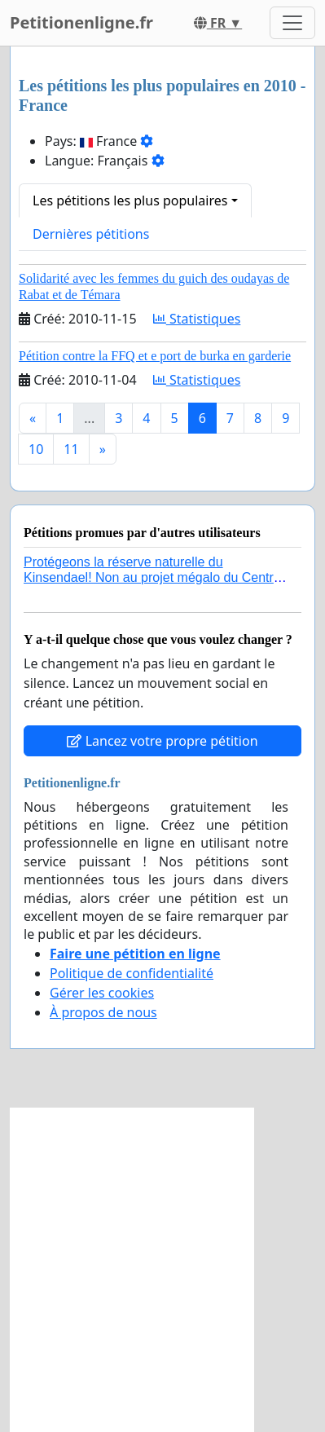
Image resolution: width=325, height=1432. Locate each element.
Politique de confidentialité (131, 973)
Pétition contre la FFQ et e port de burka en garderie (155, 356)
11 (71, 449)
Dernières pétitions (91, 234)
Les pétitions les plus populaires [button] (130, 200)
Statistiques (197, 319)
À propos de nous (103, 1012)
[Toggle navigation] (292, 23)
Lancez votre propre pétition (162, 741)
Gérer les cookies (102, 993)
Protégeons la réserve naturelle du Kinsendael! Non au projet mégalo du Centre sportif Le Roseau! (152, 577)
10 (36, 449)
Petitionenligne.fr (81, 22)
